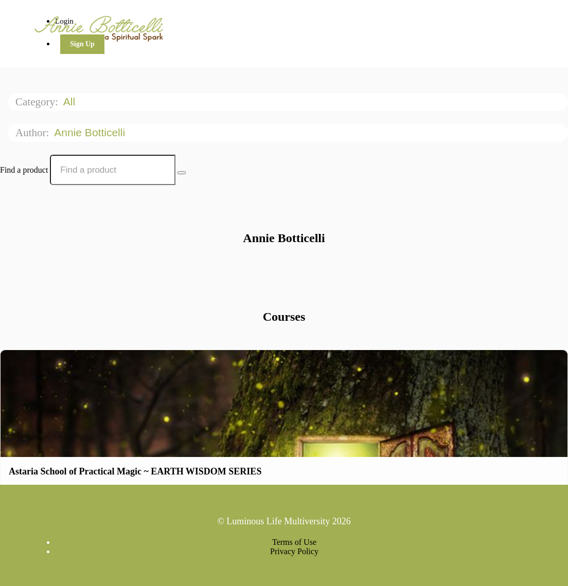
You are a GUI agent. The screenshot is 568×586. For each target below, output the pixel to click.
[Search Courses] (181, 172)
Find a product (24, 170)
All (70, 101)
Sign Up (82, 44)
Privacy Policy (294, 551)
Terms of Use (294, 542)
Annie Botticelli (91, 132)
